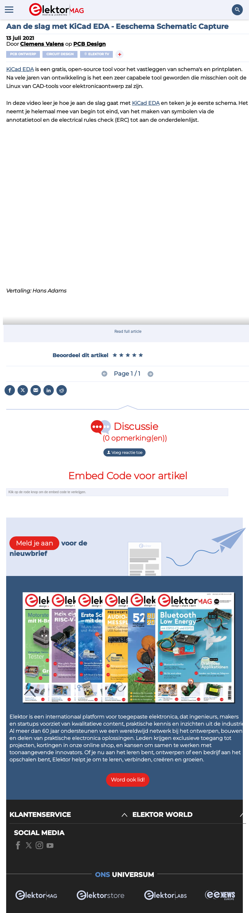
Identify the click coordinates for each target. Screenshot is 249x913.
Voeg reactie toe (124, 452)
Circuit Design (60, 54)
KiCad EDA (20, 69)
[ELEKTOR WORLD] (189, 815)
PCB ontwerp (23, 54)
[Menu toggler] (9, 9)
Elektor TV (96, 54)
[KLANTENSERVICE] (68, 815)
